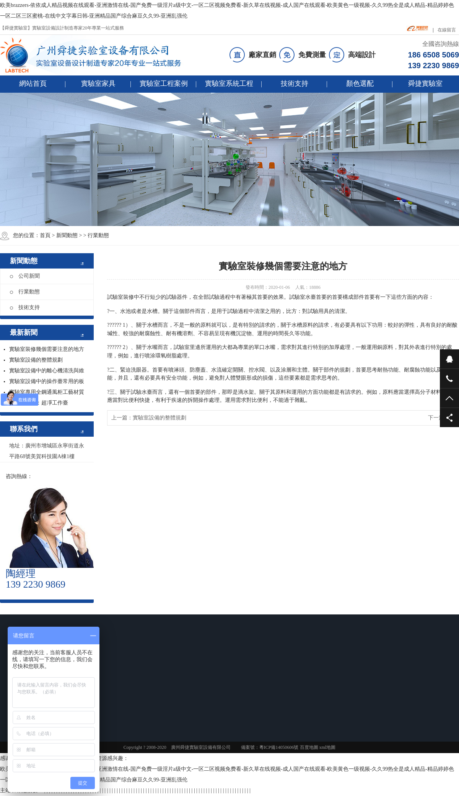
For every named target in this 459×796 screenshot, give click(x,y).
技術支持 (294, 83)
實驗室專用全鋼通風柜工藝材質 (46, 392)
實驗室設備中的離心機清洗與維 (46, 370)
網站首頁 (33, 83)
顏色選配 (360, 83)
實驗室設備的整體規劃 (36, 360)
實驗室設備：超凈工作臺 (38, 403)
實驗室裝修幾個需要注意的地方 (46, 349)
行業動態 (25, 292)
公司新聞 (25, 276)
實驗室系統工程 (229, 83)
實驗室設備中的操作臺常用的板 (46, 381)
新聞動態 (67, 235)
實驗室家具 (98, 83)
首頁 (45, 235)
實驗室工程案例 (164, 83)
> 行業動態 (96, 235)
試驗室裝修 (120, 297)
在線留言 (447, 30)
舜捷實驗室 (425, 83)
